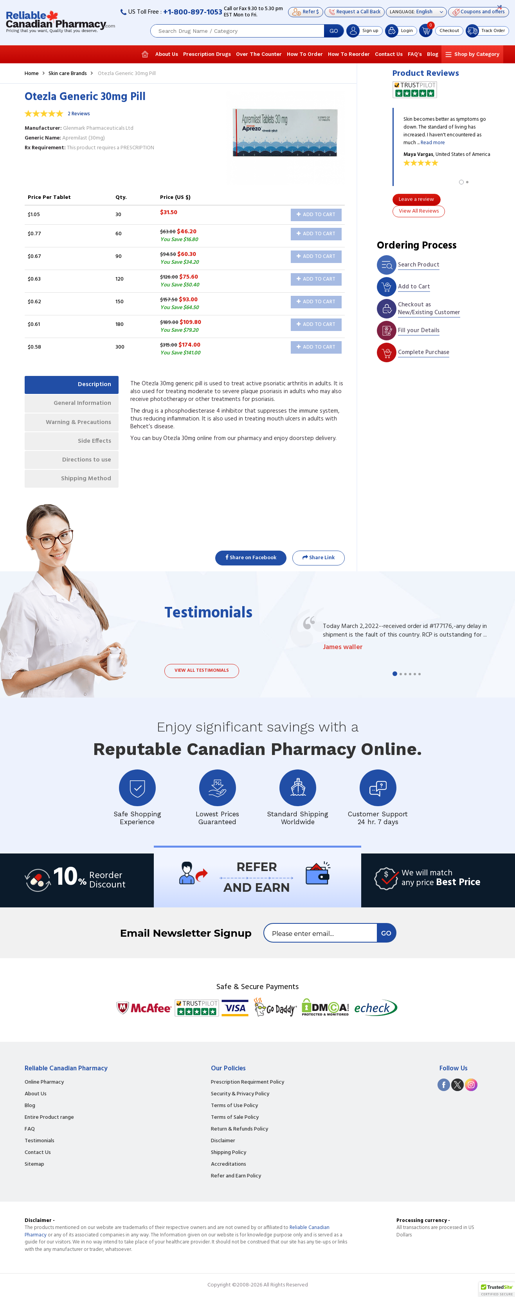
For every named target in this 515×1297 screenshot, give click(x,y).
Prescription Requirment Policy (247, 1082)
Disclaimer (223, 1141)
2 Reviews (79, 114)
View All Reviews (419, 211)
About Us (166, 54)
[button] (497, 1289)
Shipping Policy (228, 1153)
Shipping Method (86, 480)
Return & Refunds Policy (239, 1129)
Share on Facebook (250, 557)
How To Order (305, 54)
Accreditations (228, 1164)
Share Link (319, 557)
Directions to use (86, 461)
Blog (432, 54)
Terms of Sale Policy (235, 1118)
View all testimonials (202, 670)
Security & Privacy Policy (240, 1094)
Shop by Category (476, 54)
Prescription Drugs (207, 54)
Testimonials (39, 1141)
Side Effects (94, 442)
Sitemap (34, 1164)
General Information (81, 404)
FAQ (30, 1129)
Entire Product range (49, 1118)
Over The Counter (259, 54)
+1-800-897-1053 (192, 12)
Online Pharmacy (44, 1082)
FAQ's (415, 54)
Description (94, 385)
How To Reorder (349, 54)
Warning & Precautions (78, 423)
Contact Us (389, 54)
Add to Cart (316, 215)
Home (32, 73)
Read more (433, 143)
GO (334, 30)
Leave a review (416, 199)
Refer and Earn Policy (236, 1176)
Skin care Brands (68, 73)
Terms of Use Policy (234, 1106)
